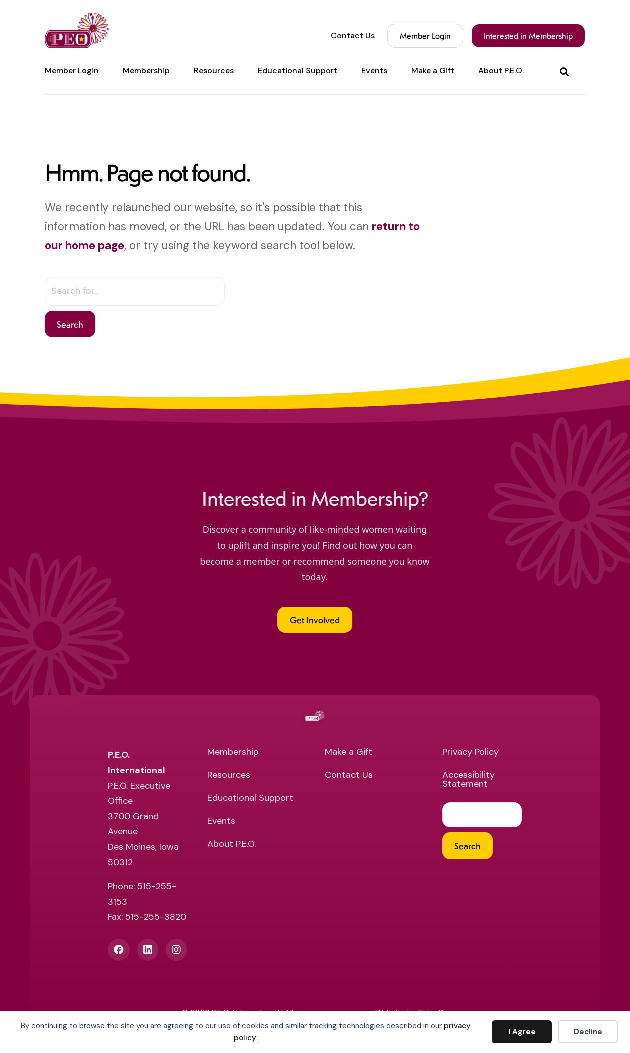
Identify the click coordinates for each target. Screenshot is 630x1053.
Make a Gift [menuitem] (433, 71)
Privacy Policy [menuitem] (470, 752)
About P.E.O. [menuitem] (501, 71)
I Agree (522, 1032)
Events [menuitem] (375, 71)
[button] (566, 71)
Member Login (425, 35)
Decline (588, 1032)
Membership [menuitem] (146, 71)
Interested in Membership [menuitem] (528, 35)
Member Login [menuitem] (72, 71)
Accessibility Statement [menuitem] (468, 780)
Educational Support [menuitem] (298, 71)
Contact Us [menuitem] (353, 36)
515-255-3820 (156, 917)
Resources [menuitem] (214, 71)
